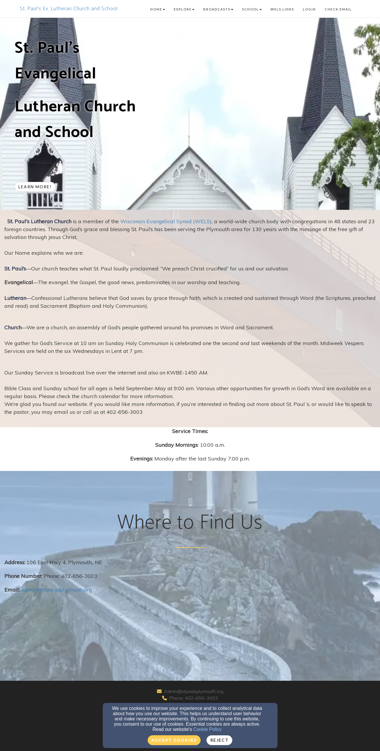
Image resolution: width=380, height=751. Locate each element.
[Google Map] (283, 602)
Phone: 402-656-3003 (193, 698)
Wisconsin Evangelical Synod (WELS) (166, 221)
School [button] (252, 9)
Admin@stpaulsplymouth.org (193, 691)
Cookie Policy (207, 729)
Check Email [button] (338, 9)
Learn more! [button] (35, 186)
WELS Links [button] (282, 9)
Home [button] (157, 9)
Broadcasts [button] (218, 9)
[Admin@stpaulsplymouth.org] (56, 589)
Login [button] (309, 9)
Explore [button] (184, 9)
